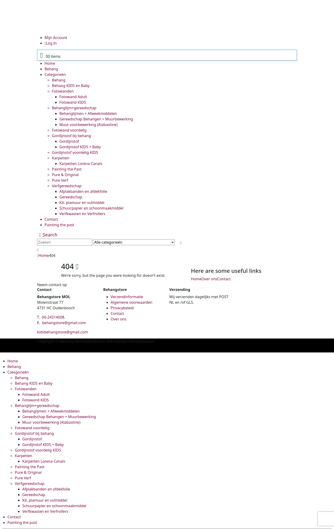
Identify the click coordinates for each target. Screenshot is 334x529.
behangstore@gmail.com (64, 322)
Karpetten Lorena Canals (80, 163)
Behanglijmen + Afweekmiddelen (88, 113)
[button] (47, 235)
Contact (51, 219)
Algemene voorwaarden (131, 302)
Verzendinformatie (127, 296)
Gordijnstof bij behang (71, 135)
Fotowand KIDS (72, 102)
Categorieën (55, 74)
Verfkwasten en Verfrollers (82, 213)
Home (50, 63)
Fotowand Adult (73, 96)
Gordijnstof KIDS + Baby (80, 146)
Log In (51, 43)
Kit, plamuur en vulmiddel (81, 202)
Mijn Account (56, 37)
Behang (51, 68)
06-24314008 (53, 317)
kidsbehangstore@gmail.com (62, 332)
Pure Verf (60, 180)
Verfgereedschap (67, 185)
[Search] (181, 242)
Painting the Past (66, 169)
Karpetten (60, 158)
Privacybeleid (122, 307)
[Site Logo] (159, 16)
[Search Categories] (134, 242)
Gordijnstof (69, 141)
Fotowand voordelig (69, 130)
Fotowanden (63, 91)
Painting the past (59, 224)
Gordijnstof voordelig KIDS (75, 152)
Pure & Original (65, 174)
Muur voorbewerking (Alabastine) (88, 124)
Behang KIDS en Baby (71, 85)
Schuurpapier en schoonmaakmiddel (91, 208)
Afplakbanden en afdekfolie (83, 191)
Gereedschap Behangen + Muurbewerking (96, 119)
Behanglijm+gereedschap (74, 107)
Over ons (209, 278)
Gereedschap (70, 197)
